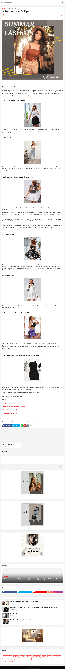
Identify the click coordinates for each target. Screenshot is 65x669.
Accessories (6, 654)
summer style (41, 421)
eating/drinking (36, 656)
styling (21, 421)
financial (49, 656)
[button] (1, 2)
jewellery (13, 659)
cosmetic (22, 656)
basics (44, 654)
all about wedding (33, 654)
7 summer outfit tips (11, 8)
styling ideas (26, 421)
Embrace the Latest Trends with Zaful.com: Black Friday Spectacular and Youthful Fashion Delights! (34, 607)
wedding (5, 661)
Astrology (21, 654)
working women (13, 661)
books (54, 654)
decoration (28, 656)
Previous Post (5, 466)
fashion (17, 421)
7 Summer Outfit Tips (7, 444)
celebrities (15, 656)
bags (40, 654)
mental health (20, 659)
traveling (59, 659)
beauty (49, 654)
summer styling (49, 421)
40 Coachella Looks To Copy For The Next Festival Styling (24, 601)
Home (3, 8)
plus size (41, 659)
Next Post (60, 466)
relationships (48, 659)
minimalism (27, 659)
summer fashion (34, 421)
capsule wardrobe (7, 656)
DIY (26, 654)
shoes (54, 659)
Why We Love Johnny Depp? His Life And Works (21, 619)
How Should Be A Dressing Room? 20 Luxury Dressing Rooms (24, 613)
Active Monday (14, 654)
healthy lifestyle (56, 656)
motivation (34, 659)
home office (5, 659)
